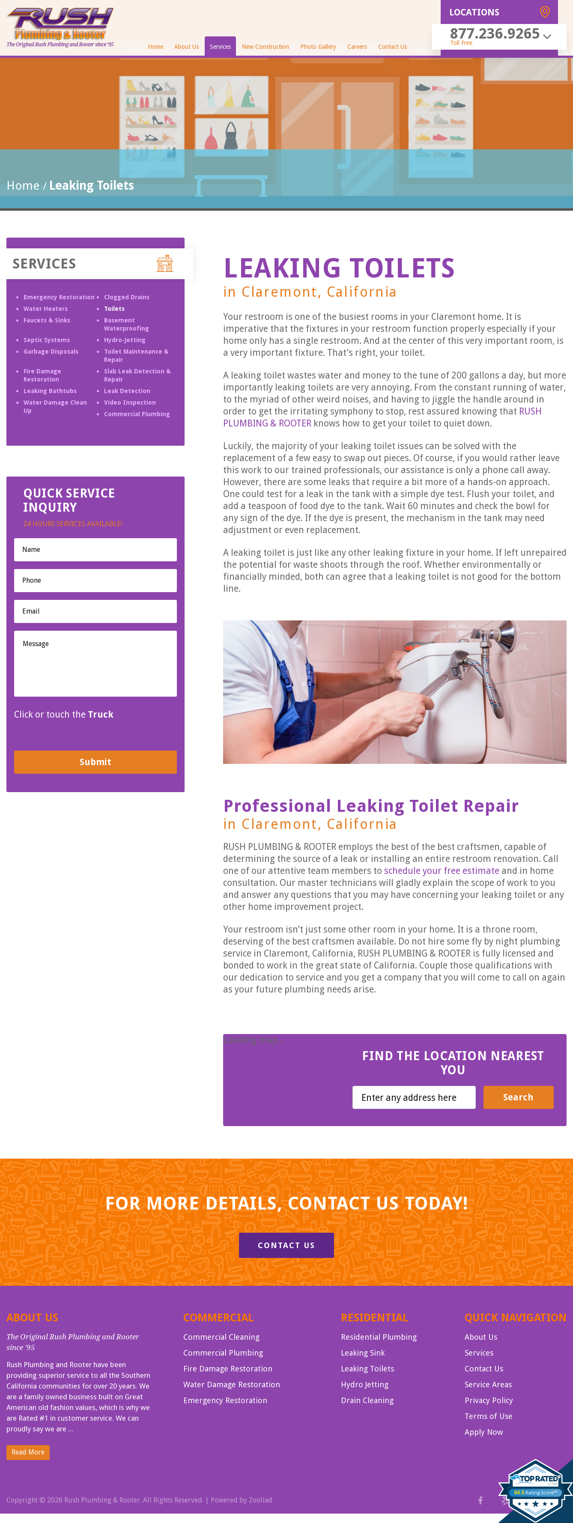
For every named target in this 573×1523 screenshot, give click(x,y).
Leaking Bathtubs (50, 390)
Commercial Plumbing (137, 414)
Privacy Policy (489, 1400)
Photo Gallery (318, 46)
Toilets (114, 308)
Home (155, 46)
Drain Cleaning (367, 1400)
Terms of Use (489, 1416)
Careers (357, 46)
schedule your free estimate (441, 870)
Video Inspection (130, 402)
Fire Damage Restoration (227, 1368)
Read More (28, 1452)
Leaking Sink (363, 1352)
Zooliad (260, 1500)
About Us (186, 46)
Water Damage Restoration (231, 1384)
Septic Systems (47, 340)
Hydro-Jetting (125, 340)
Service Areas (488, 1384)
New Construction (265, 46)
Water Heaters (46, 308)
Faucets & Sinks (47, 320)
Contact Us (392, 46)
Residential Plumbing (379, 1336)
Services (220, 46)
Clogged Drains (126, 297)
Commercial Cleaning (221, 1336)
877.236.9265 (495, 33)
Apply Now (484, 1432)
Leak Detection (127, 390)
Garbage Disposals (51, 351)
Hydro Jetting (364, 1384)
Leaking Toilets (367, 1368)
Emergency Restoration (59, 297)
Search (518, 1097)
